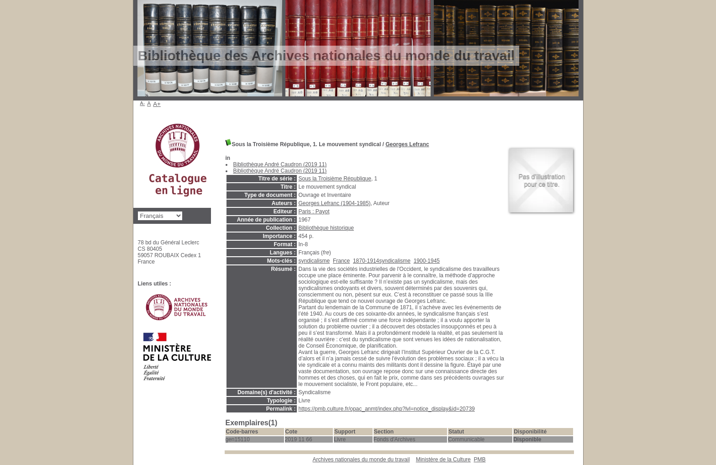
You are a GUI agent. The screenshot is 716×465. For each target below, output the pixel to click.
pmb (479, 459)
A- (142, 103)
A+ (157, 103)
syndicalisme (314, 261)
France (341, 261)
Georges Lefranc (407, 144)
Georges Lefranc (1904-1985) (335, 203)
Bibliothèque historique (326, 228)
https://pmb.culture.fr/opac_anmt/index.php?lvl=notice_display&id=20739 (387, 409)
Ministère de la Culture (443, 459)
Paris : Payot (314, 211)
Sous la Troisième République (335, 178)
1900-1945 (427, 261)
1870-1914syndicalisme (382, 261)
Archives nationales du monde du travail (361, 459)
